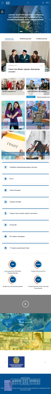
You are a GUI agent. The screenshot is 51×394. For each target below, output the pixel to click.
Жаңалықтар (9, 39)
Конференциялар (41, 39)
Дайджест (31, 97)
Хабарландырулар (25, 39)
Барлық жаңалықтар (43, 97)
